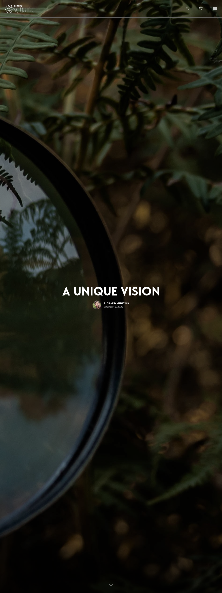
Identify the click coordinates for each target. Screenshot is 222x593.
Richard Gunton (116, 303)
